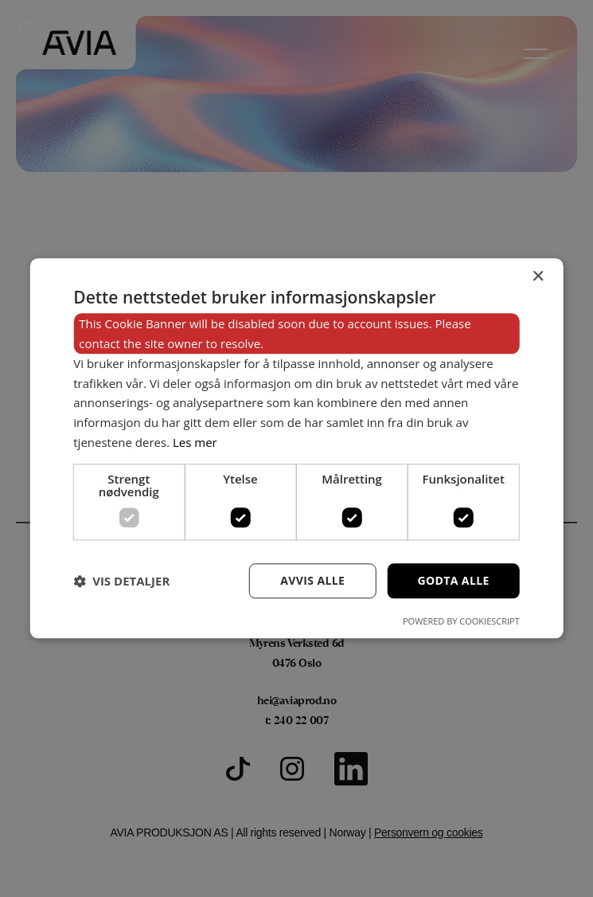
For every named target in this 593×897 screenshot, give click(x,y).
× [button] (538, 277)
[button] (121, 581)
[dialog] (296, 448)
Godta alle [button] (453, 580)
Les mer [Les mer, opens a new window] (195, 442)
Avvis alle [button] (312, 580)
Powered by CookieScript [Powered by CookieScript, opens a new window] (461, 622)
